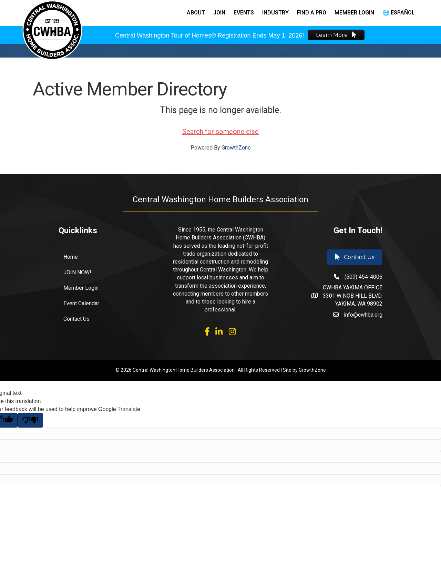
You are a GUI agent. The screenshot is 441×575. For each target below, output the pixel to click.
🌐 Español (398, 12)
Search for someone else (220, 131)
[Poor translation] (30, 420)
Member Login (354, 12)
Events (244, 12)
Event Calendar (81, 303)
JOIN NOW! (77, 272)
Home (70, 257)
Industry (275, 12)
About (196, 12)
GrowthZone (236, 147)
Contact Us (76, 319)
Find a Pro (311, 12)
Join (219, 12)
